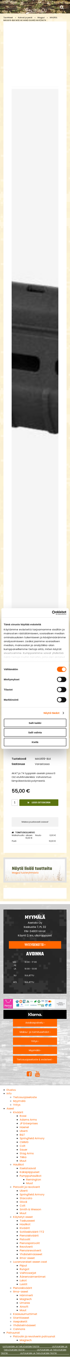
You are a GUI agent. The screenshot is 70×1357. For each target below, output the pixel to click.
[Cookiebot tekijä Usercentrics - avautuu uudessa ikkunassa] (52, 613)
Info (9, 1093)
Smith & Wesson (30, 1209)
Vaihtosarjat (28, 1273)
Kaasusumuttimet (25, 1314)
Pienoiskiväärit (29, 1235)
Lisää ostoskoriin (38, 802)
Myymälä (19, 1101)
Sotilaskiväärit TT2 (32, 1232)
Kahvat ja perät (25, 17)
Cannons (19, 1329)
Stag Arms (27, 1153)
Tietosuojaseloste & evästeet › (35, 1059)
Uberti (24, 1131)
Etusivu (11, 1090)
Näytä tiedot (52, 713)
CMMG (24, 1142)
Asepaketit (20, 1321)
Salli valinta (35, 732)
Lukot (23, 1280)
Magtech (26, 1299)
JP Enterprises (29, 1123)
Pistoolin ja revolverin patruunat (34, 1336)
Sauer (23, 1150)
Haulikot (18, 1164)
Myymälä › (35, 1050)
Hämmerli (26, 1295)
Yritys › (35, 1041)
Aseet (10, 1108)
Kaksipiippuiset (30, 1172)
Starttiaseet (21, 1318)
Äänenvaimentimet (33, 1277)
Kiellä (35, 742)
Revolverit (26, 1247)
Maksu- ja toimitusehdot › (35, 1032)
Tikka (23, 1157)
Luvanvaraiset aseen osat (30, 1262)
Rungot (24, 1269)
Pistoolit (25, 1239)
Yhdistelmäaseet (31, 1254)
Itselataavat (28, 1168)
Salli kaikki (35, 722)
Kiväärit (18, 1112)
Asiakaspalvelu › (34, 1022)
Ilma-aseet (27, 1258)
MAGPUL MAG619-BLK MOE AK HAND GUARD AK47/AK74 (30, 19)
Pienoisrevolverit (30, 1250)
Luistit (23, 1284)
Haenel (24, 1127)
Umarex (25, 1303)
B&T (22, 1135)
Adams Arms (28, 1120)
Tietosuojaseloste (25, 1097)
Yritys (16, 1105)
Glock (23, 1202)
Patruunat (13, 1333)
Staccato (26, 1198)
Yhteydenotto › (34, 945)
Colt (22, 1146)
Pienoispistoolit (30, 1243)
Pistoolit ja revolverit (26, 1187)
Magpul (41, 17)
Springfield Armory (32, 1138)
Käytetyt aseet (23, 1217)
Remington (33, 1179)
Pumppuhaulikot (30, 1176)
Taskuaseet (27, 1221)
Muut (23, 1161)
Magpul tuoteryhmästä (25, 872)
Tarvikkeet (8, 17)
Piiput (23, 1265)
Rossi (23, 1116)
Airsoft (24, 1307)
